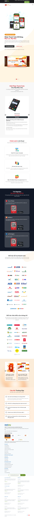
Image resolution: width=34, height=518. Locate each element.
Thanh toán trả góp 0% (8, 463)
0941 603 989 (22, 503)
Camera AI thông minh (8, 448)
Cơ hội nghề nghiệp (7, 472)
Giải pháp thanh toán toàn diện (9, 464)
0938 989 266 (8, 493)
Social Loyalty (6, 460)
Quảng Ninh (19, 488)
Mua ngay (17, 117)
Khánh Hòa (6, 506)
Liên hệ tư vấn (19, 46)
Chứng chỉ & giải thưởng (8, 433)
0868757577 (9, 511)
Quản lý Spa (6, 456)
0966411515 (9, 492)
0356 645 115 (21, 504)
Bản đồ (6, 481)
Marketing (6, 457)
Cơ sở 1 (5, 487)
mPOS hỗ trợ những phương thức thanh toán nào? (16, 403)
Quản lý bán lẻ (6, 452)
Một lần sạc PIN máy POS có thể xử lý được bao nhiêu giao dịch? (16, 417)
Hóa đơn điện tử (7, 445)
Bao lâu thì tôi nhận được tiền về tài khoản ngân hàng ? (16, 408)
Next (29, 115)
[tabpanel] (17, 61)
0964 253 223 (8, 504)
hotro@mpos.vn (27, 0)
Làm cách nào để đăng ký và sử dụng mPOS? (15, 396)
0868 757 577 (9, 503)
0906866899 (9, 483)
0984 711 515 (8, 512)
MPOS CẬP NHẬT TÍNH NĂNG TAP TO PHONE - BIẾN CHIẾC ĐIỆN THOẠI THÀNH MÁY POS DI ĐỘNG (23, 375)
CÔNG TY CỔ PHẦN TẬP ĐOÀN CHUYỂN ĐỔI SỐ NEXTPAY (13, 427)
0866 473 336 (21, 486)
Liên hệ (5, 471)
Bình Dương (19, 506)
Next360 (26, 2)
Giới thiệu (6, 468)
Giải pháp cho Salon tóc (8, 453)
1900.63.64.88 (19, 0)
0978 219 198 (22, 485)
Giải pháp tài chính (8, 461)
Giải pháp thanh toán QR (8, 467)
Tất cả (23, 475)
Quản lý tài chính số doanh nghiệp (9, 449)
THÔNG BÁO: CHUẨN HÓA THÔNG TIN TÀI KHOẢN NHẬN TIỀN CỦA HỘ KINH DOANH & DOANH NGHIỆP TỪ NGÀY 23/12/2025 (11, 375)
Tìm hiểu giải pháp (9, 46)
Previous (5, 115)
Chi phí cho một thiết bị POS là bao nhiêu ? (15, 412)
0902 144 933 (8, 484)
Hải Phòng (19, 479)
